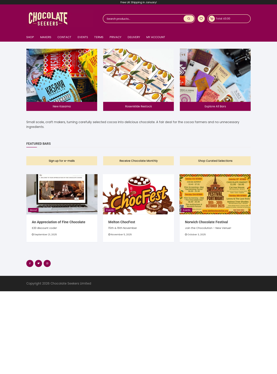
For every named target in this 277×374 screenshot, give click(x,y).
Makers (45, 37)
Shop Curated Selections (215, 161)
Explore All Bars (215, 106)
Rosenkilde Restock (138, 106)
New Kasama (62, 106)
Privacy (115, 37)
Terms (98, 37)
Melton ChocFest (121, 222)
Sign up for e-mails (62, 161)
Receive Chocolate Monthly (138, 161)
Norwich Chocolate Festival (206, 222)
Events (83, 37)
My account (155, 37)
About (33, 210)
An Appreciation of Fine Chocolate (58, 222)
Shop (30, 37)
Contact (64, 37)
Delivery (134, 37)
